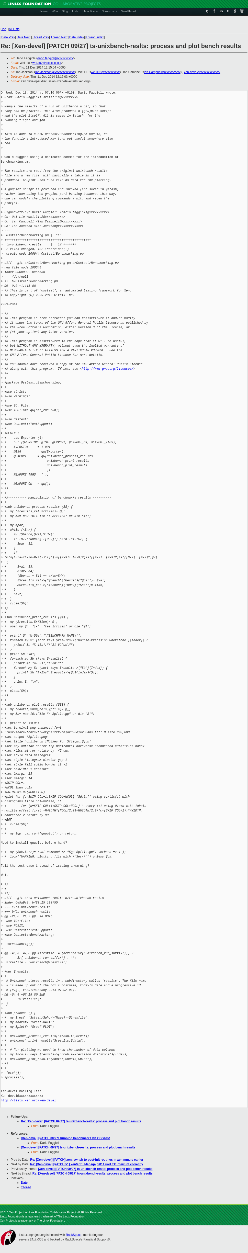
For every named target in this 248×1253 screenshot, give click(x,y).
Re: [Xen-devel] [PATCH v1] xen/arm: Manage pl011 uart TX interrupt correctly (86, 1164)
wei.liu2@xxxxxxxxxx (46, 63)
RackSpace (73, 1235)
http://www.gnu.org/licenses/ (107, 369)
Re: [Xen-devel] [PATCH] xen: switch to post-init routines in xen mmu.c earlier (86, 1159)
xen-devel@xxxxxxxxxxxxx (202, 72)
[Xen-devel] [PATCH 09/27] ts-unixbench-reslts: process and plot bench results (78, 1147)
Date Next (23, 37)
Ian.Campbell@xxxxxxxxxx (162, 72)
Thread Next (59, 37)
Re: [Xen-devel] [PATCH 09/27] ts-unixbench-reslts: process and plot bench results (81, 1121)
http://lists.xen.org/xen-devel (28, 1100)
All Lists (14, 29)
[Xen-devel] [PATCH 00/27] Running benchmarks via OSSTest (65, 1138)
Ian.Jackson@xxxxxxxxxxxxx (55, 72)
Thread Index (95, 37)
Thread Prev (40, 37)
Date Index (76, 37)
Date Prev (8, 37)
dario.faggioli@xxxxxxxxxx (55, 58)
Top (3, 29)
